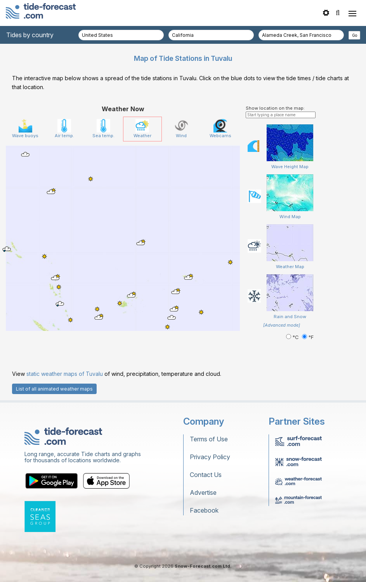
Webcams (220, 128)
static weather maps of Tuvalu (64, 373)
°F (308, 337)
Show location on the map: (275, 108)
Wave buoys (25, 128)
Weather (142, 128)
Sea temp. (103, 128)
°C (293, 337)
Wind (181, 128)
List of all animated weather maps (54, 389)
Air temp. (64, 128)
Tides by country (30, 35)
